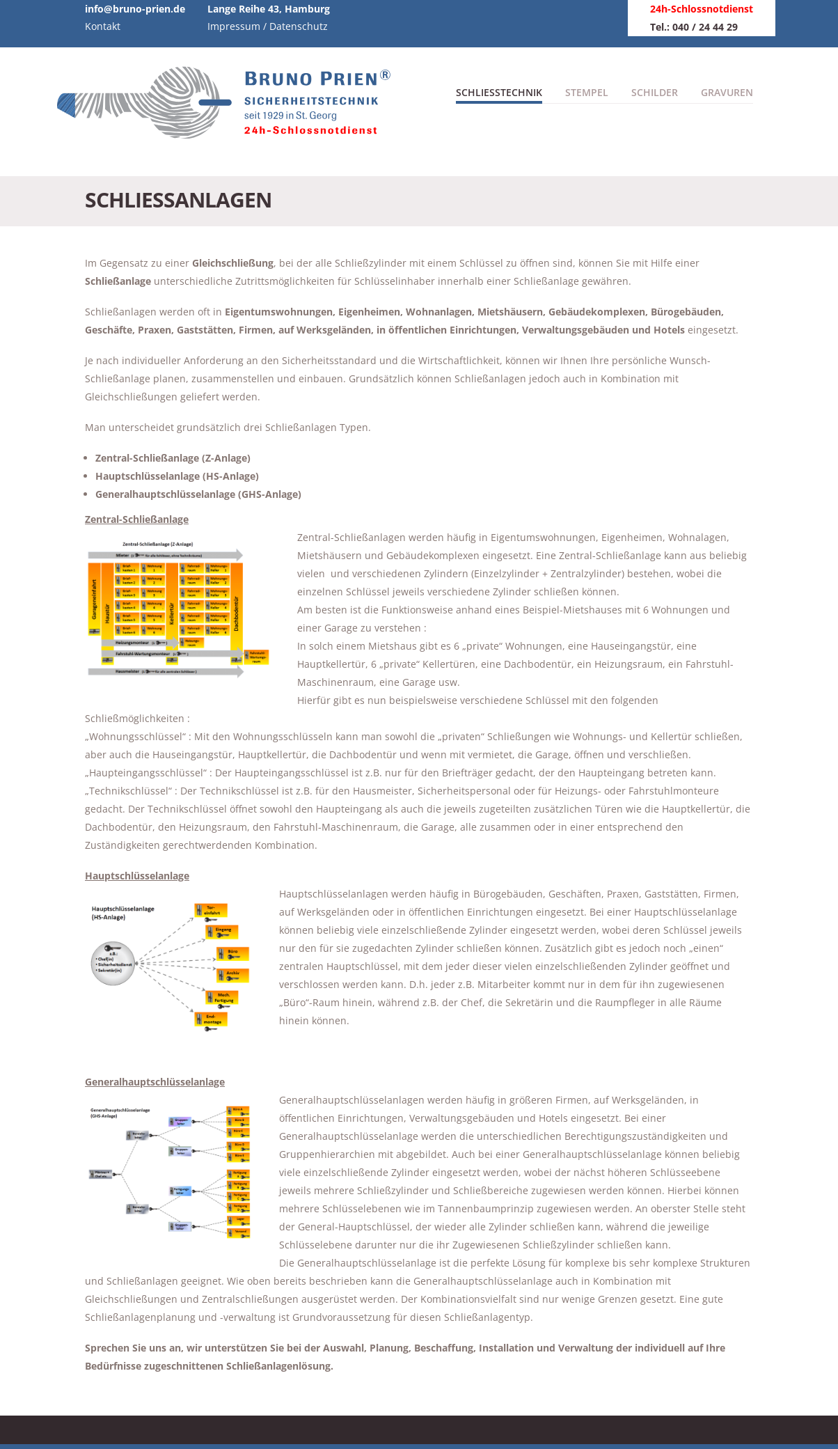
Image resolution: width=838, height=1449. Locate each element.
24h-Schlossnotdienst (701, 8)
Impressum (233, 26)
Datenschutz (298, 26)
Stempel (586, 92)
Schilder (654, 92)
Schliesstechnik (499, 92)
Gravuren (727, 92)
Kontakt (102, 26)
